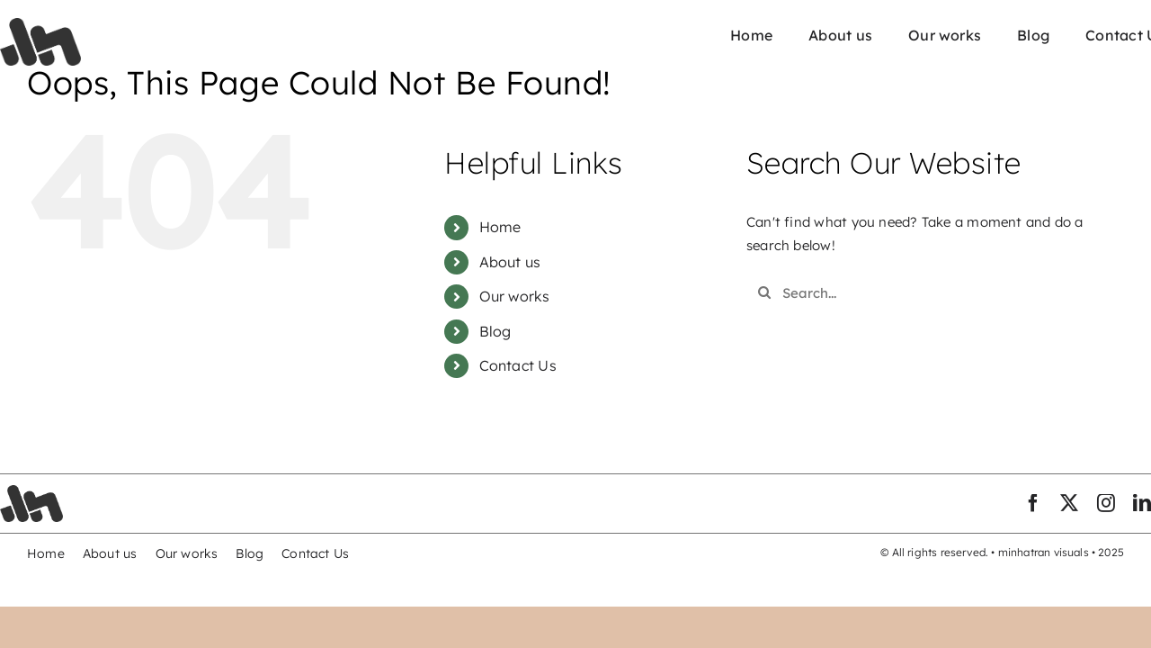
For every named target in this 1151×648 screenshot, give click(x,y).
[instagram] (1106, 503)
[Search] (764, 292)
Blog (495, 331)
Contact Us (518, 365)
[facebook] (1033, 503)
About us (510, 262)
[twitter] (1069, 503)
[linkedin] (1142, 503)
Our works (514, 296)
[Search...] (920, 292)
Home (500, 227)
